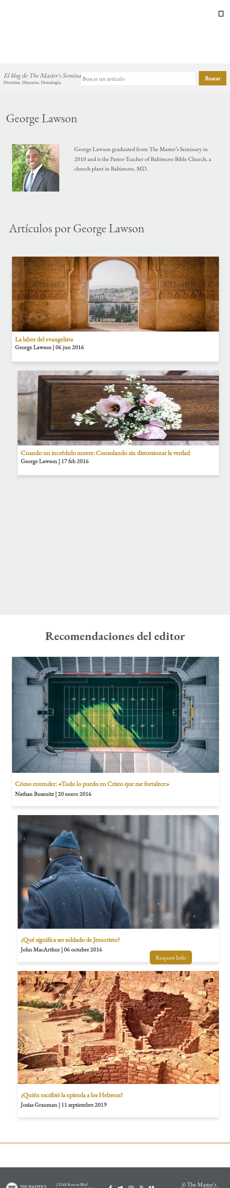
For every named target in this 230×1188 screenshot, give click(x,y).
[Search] (138, 40)
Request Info (171, 957)
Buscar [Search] (212, 39)
